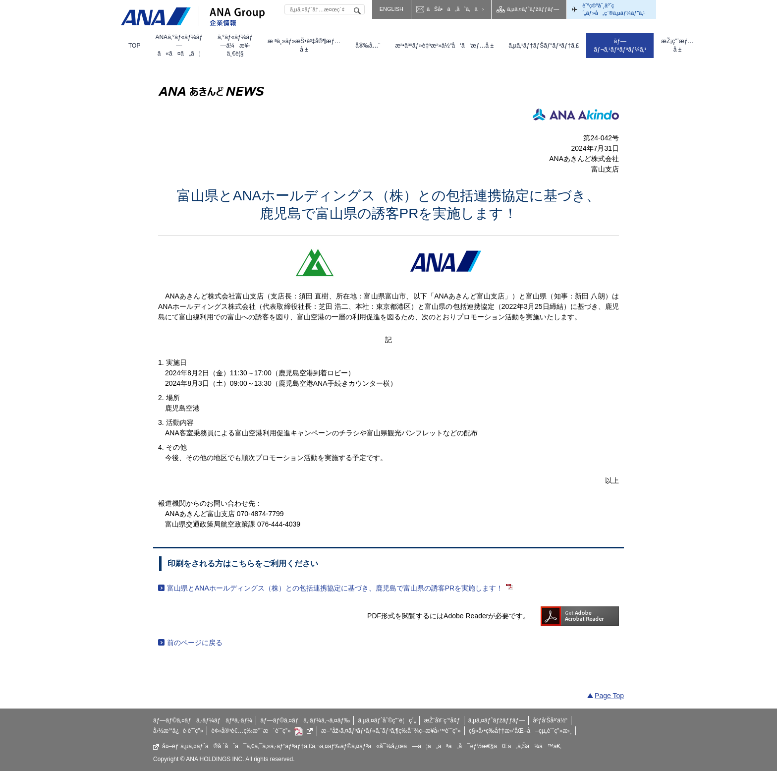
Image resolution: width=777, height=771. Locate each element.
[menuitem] (134, 45)
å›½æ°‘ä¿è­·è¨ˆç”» (178, 730)
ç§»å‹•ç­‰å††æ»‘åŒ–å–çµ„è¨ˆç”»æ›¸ (520, 730)
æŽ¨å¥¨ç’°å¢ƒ (442, 720)
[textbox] (324, 9)
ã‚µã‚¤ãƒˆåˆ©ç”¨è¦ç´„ (387, 720)
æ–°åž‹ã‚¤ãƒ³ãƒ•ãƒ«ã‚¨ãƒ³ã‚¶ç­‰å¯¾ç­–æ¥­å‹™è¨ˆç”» (391, 730)
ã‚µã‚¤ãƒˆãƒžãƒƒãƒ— (533, 9)
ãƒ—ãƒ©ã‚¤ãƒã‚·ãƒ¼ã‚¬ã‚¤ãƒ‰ (305, 720)
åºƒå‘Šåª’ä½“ (550, 720)
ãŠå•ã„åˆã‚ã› (455, 9)
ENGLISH (391, 9)
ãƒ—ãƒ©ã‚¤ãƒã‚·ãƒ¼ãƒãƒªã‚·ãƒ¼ (202, 720)
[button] (179, 45)
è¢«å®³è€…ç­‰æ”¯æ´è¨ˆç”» (262, 731)
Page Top (609, 696)
